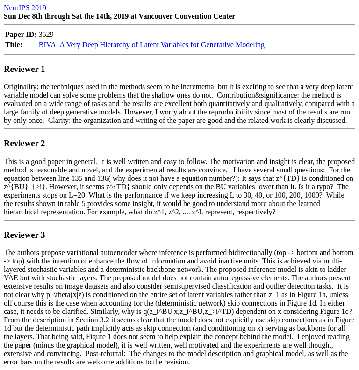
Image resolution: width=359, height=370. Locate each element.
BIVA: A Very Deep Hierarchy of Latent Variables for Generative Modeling (152, 45)
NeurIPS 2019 (25, 8)
